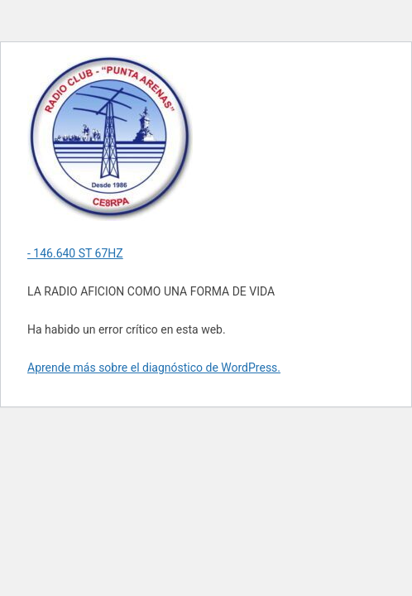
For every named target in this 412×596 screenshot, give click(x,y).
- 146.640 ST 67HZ (75, 253)
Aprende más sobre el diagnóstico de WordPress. (153, 367)
